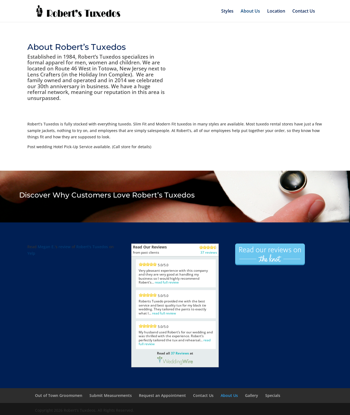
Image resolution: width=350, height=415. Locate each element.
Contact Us (303, 11)
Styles (227, 11)
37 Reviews (180, 353)
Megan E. (46, 246)
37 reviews (208, 252)
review (65, 246)
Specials (272, 395)
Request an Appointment (162, 395)
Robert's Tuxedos (92, 246)
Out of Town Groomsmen (58, 395)
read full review (167, 282)
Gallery (251, 395)
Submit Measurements (110, 395)
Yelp (31, 253)
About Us (250, 11)
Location (276, 11)
